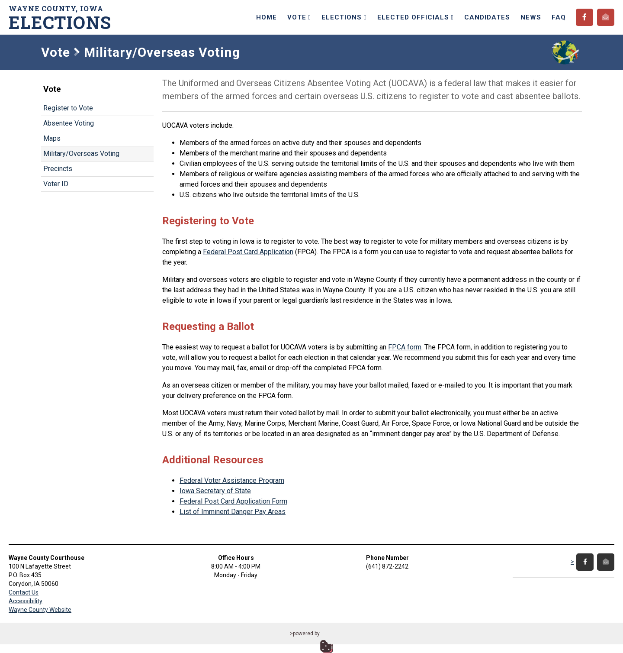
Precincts (57, 169)
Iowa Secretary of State (215, 491)
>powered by (305, 633)
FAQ (559, 17)
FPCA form (404, 347)
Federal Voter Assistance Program (232, 480)
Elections (343, 17)
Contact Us (24, 592)
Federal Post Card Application (248, 252)
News (530, 17)
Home (266, 17)
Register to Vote (68, 108)
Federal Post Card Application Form (233, 501)
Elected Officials (415, 17)
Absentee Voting (68, 123)
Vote (299, 17)
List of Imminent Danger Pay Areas (233, 512)
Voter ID (55, 184)
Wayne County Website (40, 609)
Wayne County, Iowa (63, 17)
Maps (52, 138)
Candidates (487, 17)
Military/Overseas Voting (81, 153)
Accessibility (25, 601)
